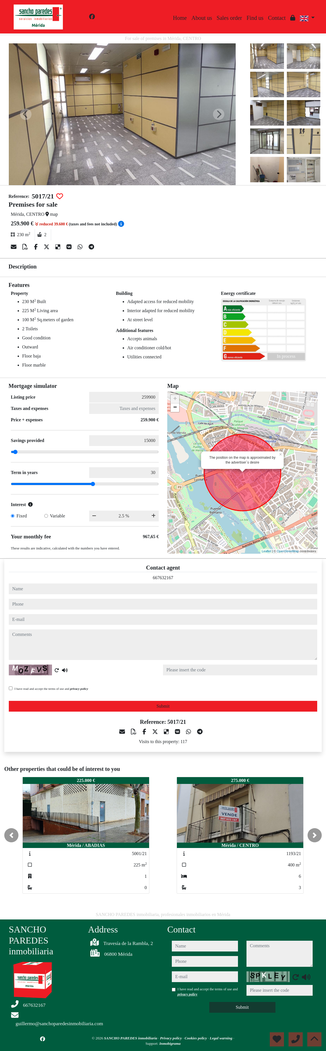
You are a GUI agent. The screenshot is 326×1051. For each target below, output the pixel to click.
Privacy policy (171, 1038)
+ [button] (175, 399)
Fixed (21, 515)
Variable (57, 515)
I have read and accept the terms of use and (51, 688)
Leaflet (266, 551)
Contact (277, 18)
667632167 (163, 577)
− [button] (175, 407)
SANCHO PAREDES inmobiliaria (131, 1038)
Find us (254, 18)
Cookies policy (196, 1038)
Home (180, 18)
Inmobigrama (170, 1043)
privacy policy (79, 688)
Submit (163, 706)
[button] (11, 835)
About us (201, 18)
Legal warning (221, 1038)
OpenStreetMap (288, 551)
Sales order (229, 18)
